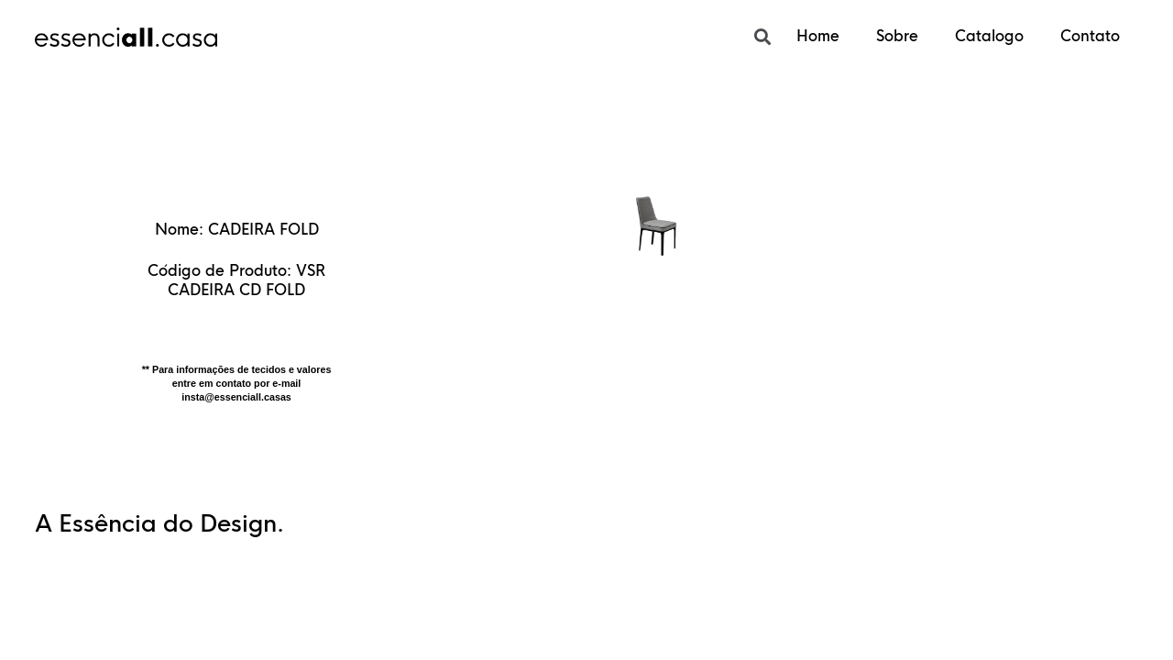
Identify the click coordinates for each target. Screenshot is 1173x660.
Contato (1090, 36)
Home (817, 36)
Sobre (897, 36)
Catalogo (989, 36)
